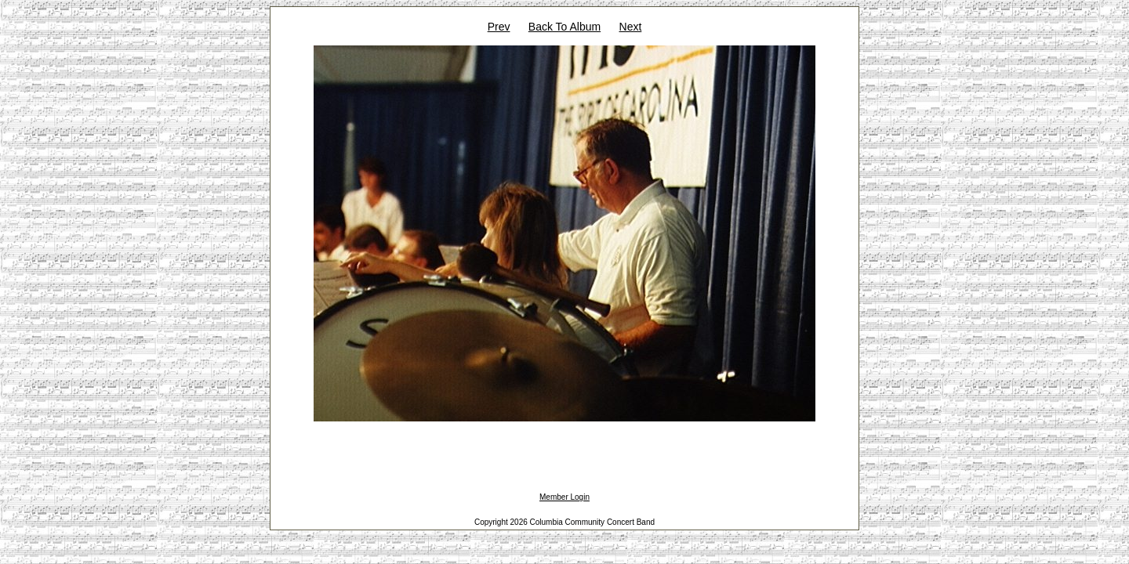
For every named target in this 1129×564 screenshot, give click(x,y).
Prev (499, 26)
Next (630, 26)
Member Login (564, 497)
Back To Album (564, 26)
